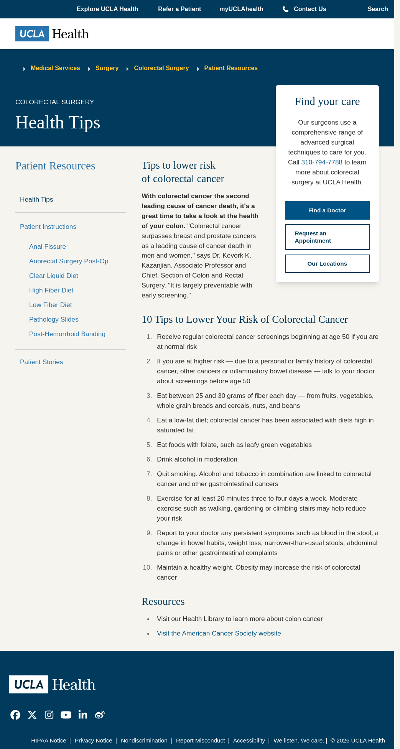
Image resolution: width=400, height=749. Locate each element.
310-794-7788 (322, 162)
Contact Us (310, 9)
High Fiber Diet (51, 290)
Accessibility (249, 740)
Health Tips (36, 199)
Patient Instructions (48, 226)
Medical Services (55, 68)
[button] (108, 9)
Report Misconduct (200, 740)
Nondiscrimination (144, 740)
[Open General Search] (375, 9)
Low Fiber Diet (50, 305)
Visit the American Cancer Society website (219, 633)
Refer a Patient (179, 9)
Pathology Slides (54, 319)
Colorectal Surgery (161, 68)
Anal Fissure (47, 246)
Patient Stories (41, 362)
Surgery (107, 68)
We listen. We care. (298, 740)
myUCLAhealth (241, 9)
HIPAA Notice (48, 740)
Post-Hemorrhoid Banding (67, 334)
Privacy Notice (93, 740)
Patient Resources (231, 68)
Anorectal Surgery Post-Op (69, 261)
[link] (15, 715)
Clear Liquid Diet (53, 275)
